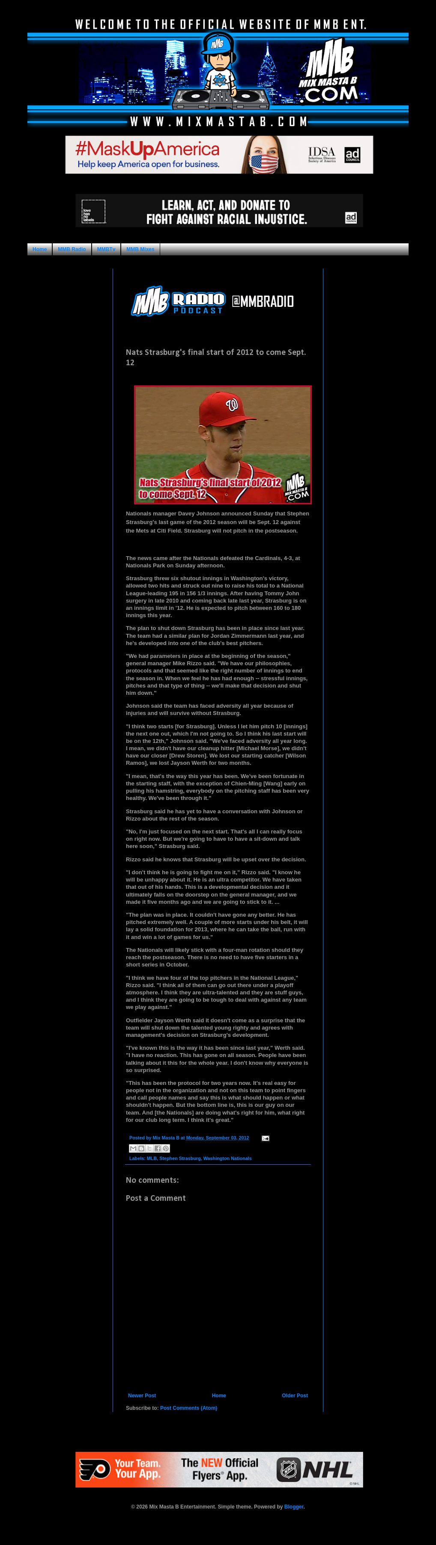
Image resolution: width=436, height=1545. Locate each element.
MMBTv (106, 249)
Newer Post (142, 1396)
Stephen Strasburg (180, 1158)
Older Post (295, 1396)
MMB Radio (72, 249)
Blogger (294, 1507)
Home (40, 249)
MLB (152, 1158)
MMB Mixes (140, 249)
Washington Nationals (227, 1158)
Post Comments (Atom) (188, 1408)
